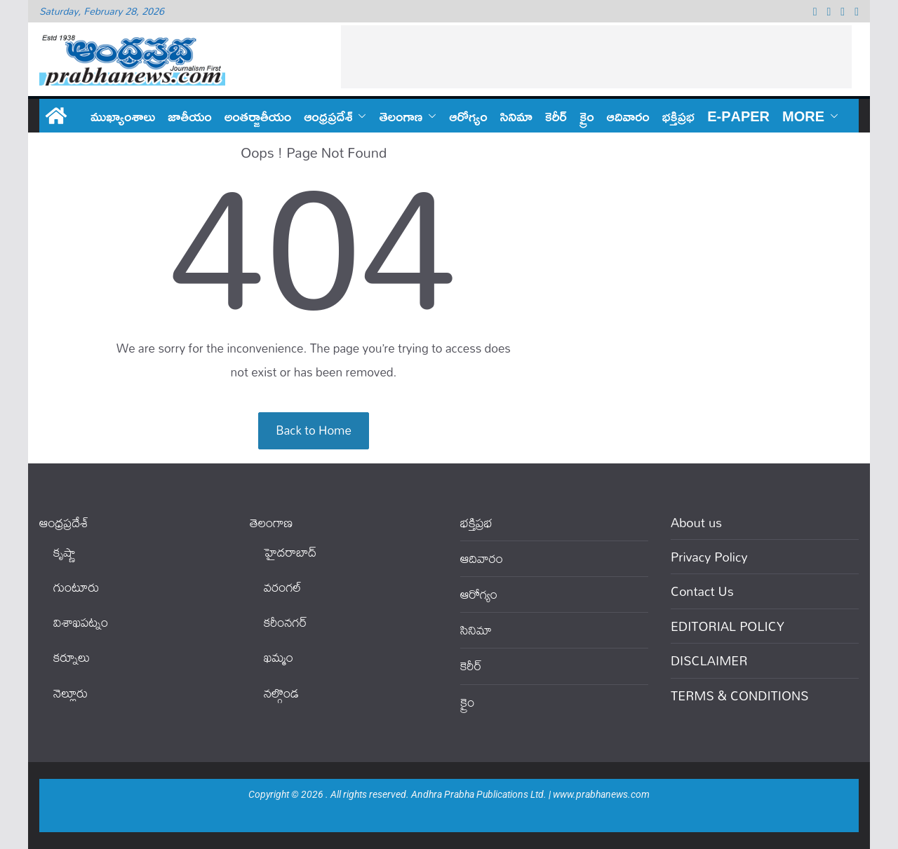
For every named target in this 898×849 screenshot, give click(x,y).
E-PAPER (738, 115)
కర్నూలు (71, 657)
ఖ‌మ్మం (278, 657)
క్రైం (586, 115)
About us (696, 522)
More (803, 115)
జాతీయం (190, 115)
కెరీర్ (556, 115)
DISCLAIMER (709, 660)
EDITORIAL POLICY (727, 626)
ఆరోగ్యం (468, 115)
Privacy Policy (709, 556)
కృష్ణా (64, 552)
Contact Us (702, 591)
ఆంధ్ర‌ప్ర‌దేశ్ (328, 115)
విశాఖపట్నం (80, 622)
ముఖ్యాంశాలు (123, 115)
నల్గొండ (281, 693)
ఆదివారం (628, 115)
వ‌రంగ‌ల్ (283, 587)
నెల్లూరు (70, 693)
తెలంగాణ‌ (400, 115)
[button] (359, 116)
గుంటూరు (76, 587)
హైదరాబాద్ (290, 552)
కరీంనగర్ (285, 622)
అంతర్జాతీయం (258, 115)
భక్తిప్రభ (678, 115)
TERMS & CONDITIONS (739, 695)
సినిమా (516, 115)
